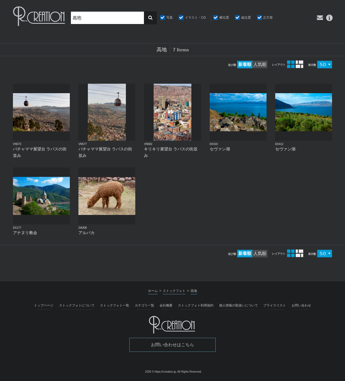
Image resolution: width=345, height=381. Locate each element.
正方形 (268, 17)
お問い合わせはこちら (172, 344)
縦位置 (246, 17)
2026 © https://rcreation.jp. (161, 371)
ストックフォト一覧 (114, 305)
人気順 (259, 64)
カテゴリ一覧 (144, 305)
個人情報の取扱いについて (238, 305)
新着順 (244, 64)
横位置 (224, 17)
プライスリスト (274, 305)
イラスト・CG (195, 17)
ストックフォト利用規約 (195, 305)
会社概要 (166, 305)
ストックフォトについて (77, 305)
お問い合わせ (301, 305)
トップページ (43, 305)
